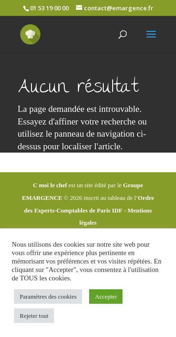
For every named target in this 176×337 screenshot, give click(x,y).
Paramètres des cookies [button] (48, 296)
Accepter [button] (106, 296)
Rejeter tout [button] (34, 315)
